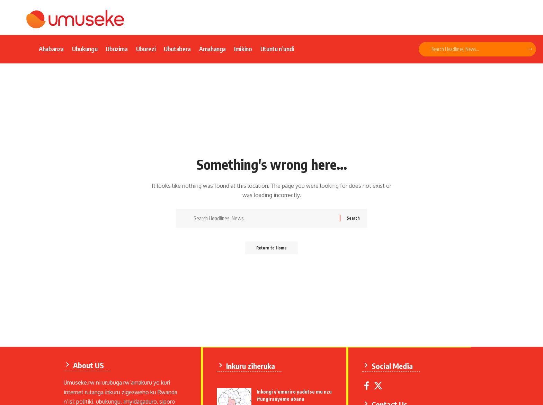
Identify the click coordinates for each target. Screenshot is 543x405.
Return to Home (271, 250)
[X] (379, 385)
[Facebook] (368, 385)
